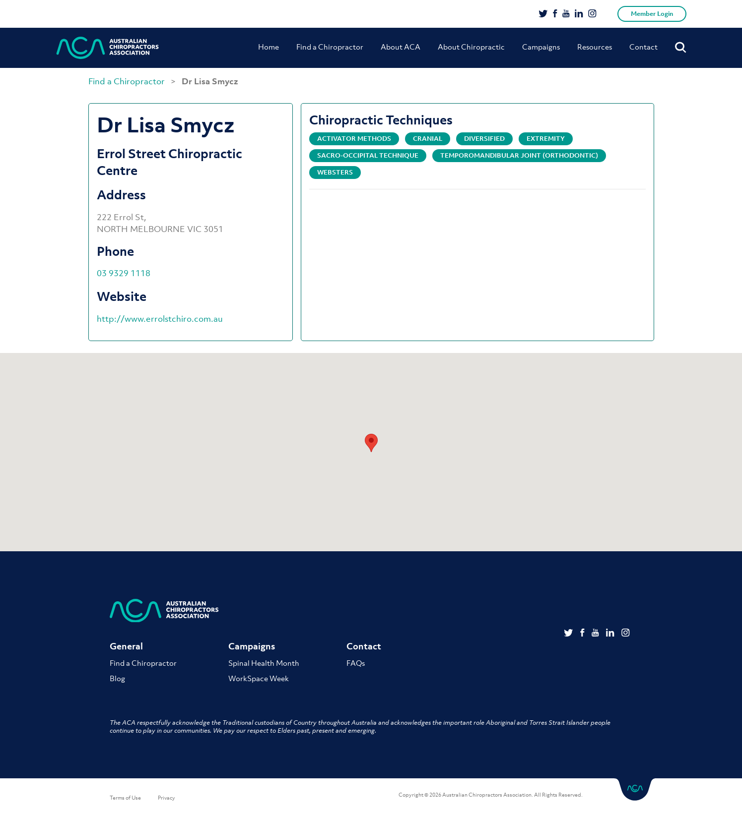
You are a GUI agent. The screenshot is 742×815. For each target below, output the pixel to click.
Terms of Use (125, 798)
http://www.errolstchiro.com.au (160, 318)
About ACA (400, 47)
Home (268, 47)
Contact (643, 47)
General (126, 646)
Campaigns (541, 47)
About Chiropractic (471, 47)
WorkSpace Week (258, 678)
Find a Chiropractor (329, 47)
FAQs (355, 663)
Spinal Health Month (263, 663)
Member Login (652, 13)
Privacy (166, 798)
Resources (594, 47)
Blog (117, 678)
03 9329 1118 (123, 273)
